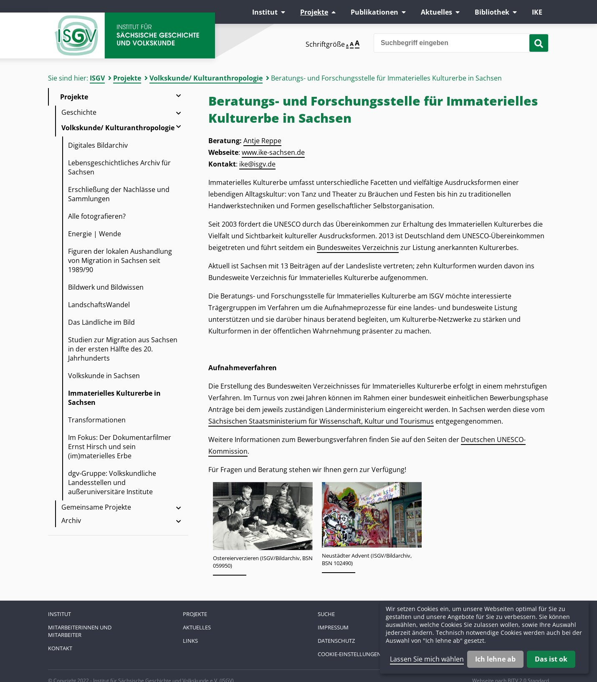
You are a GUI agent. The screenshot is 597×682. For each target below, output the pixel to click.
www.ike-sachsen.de (273, 152)
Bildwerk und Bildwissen (106, 287)
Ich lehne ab (495, 659)
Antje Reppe (262, 140)
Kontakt (60, 648)
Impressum (333, 627)
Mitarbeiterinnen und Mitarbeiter (79, 631)
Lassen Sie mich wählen (427, 659)
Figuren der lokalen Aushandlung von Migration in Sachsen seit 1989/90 (120, 260)
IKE (537, 12)
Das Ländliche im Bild (101, 322)
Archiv (71, 520)
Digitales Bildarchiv (98, 145)
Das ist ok (551, 659)
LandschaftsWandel (99, 304)
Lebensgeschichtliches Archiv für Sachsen (119, 167)
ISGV (97, 78)
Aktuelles (436, 12)
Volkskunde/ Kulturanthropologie (206, 78)
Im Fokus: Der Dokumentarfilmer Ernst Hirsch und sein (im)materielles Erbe (119, 446)
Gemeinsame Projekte (96, 507)
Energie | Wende (94, 233)
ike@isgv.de (257, 164)
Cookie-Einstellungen (349, 654)
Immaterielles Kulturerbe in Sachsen (114, 398)
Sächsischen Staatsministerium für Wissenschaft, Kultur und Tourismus (321, 421)
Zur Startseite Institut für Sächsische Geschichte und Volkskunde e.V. (131, 35)
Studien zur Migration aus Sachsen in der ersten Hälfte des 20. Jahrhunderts (122, 349)
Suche (326, 614)
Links (190, 640)
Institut (265, 12)
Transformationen (97, 419)
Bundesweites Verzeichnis (358, 247)
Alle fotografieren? (97, 216)
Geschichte (78, 112)
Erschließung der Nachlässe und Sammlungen (118, 194)
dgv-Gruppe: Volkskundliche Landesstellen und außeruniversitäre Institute (112, 482)
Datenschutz (336, 640)
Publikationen (374, 12)
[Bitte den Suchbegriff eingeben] (461, 43)
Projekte (314, 12)
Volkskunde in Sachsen (104, 375)
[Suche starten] (538, 43)
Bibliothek (492, 12)
